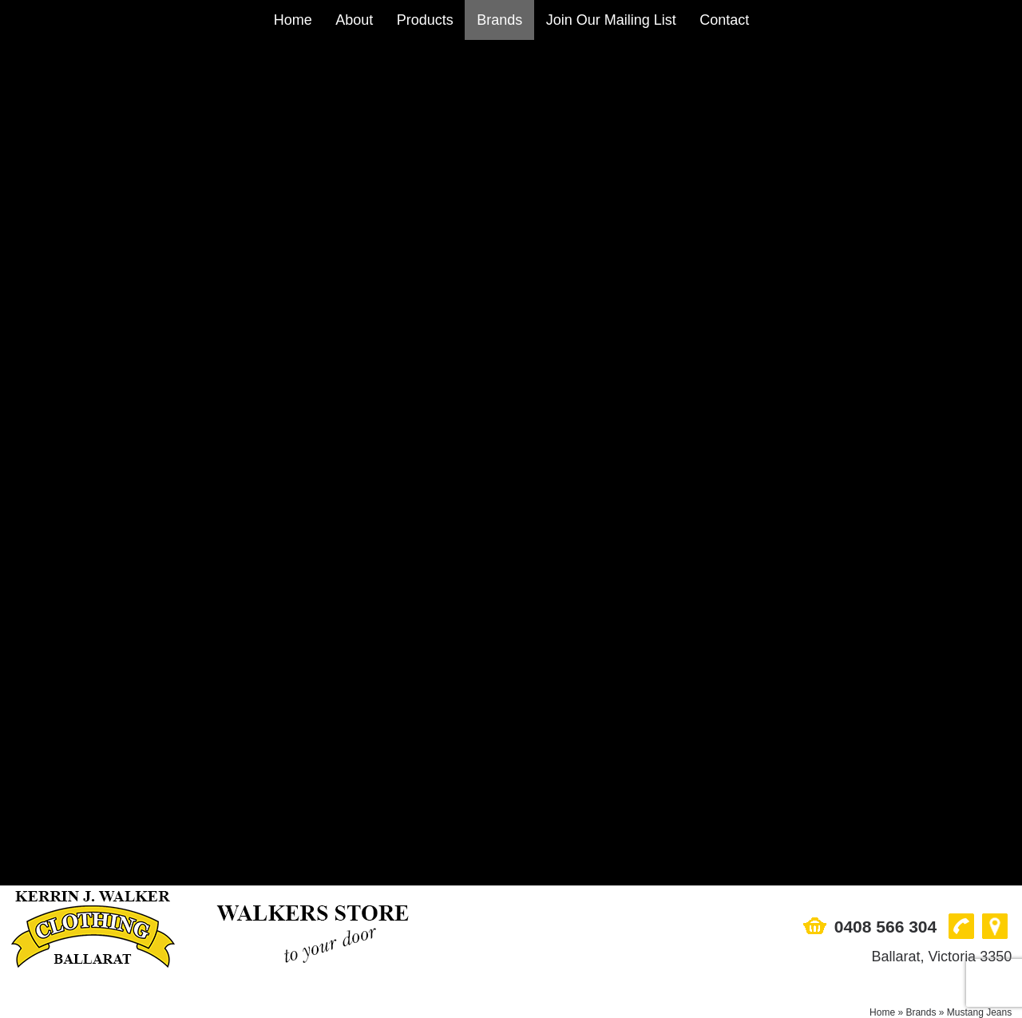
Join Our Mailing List (611, 20)
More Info (131, 603)
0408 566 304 (885, 81)
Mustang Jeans (979, 166)
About (354, 20)
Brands (499, 20)
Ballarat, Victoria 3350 (941, 111)
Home (293, 20)
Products (425, 20)
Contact (724, 20)
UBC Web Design (548, 1005)
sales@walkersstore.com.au (90, 906)
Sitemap (34, 1005)
